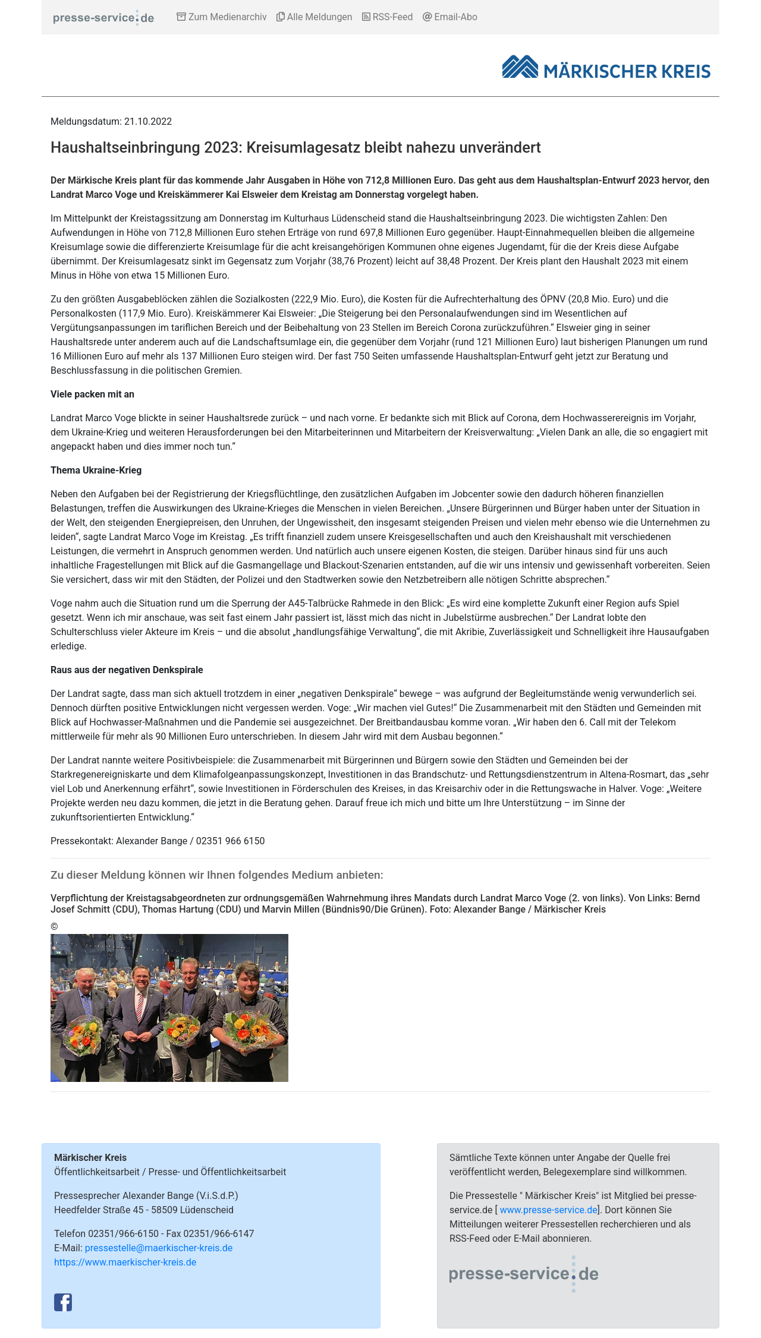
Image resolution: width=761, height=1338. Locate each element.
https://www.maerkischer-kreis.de (125, 1262)
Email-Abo (450, 17)
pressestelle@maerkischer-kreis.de (159, 1248)
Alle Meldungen (314, 17)
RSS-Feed (387, 17)
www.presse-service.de (549, 1210)
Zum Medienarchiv (222, 17)
